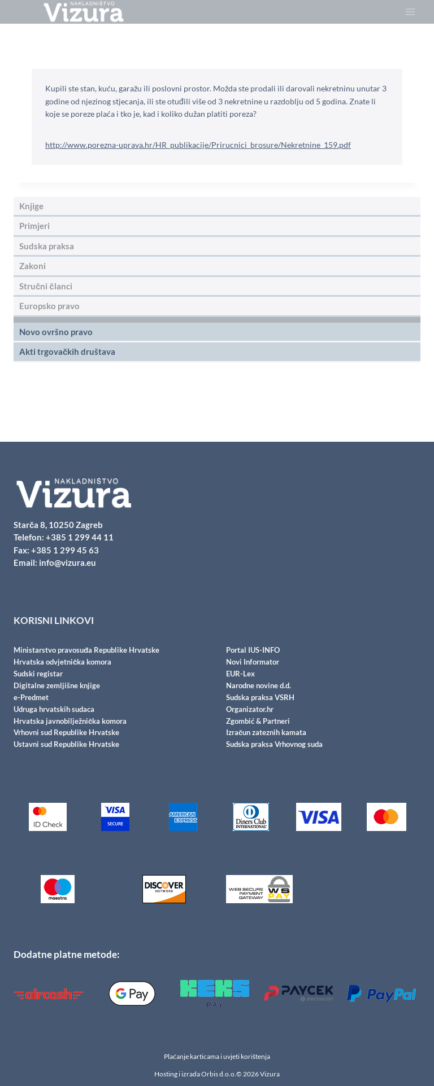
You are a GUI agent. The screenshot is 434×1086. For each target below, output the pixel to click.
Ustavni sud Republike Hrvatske (66, 744)
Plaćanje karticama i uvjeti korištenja (217, 1056)
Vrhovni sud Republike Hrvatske (66, 733)
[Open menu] (410, 12)
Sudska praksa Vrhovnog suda (274, 744)
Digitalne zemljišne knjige (57, 688)
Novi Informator (252, 665)
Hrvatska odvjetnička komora (62, 665)
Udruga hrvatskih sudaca (54, 710)
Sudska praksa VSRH (260, 699)
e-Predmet (31, 699)
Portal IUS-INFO (253, 654)
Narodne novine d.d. (258, 688)
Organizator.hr (250, 710)
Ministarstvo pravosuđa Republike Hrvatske (86, 654)
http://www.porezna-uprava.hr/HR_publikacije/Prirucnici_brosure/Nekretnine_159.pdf (198, 145)
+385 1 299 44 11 (80, 542)
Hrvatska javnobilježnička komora (70, 722)
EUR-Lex (240, 677)
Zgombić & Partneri (258, 722)
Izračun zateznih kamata (266, 733)
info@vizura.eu (67, 567)
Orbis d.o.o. (218, 1074)
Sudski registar (38, 677)
